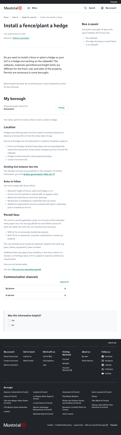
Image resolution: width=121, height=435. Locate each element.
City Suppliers (48, 361)
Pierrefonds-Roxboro (70, 396)
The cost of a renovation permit (26, 269)
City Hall (65, 359)
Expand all (64, 282)
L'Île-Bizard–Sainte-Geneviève (15, 407)
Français (113, 2)
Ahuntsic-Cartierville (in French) (16, 392)
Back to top (112, 343)
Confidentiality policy (63, 425)
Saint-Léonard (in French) (101, 392)
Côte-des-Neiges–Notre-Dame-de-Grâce (16, 402)
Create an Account (11, 361)
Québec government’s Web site (37, 174)
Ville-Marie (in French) (100, 401)
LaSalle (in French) (40, 392)
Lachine (7, 411)
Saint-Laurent (67, 414)
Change (61, 108)
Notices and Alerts (11, 365)
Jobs (44, 365)
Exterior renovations (21, 38)
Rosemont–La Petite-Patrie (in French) (74, 408)
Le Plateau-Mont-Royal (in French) (43, 397)
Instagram (107, 361)
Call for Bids (47, 356)
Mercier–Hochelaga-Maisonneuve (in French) (42, 408)
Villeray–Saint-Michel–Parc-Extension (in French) (103, 406)
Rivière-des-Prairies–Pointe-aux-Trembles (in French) (73, 402)
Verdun (94, 396)
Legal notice (78, 425)
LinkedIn (107, 365)
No (13, 325)
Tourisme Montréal (65, 369)
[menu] (32, 8)
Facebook (107, 356)
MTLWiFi (65, 364)
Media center (28, 361)
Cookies (50, 425)
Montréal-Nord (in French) (43, 414)
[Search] (89, 8)
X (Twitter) (107, 369)
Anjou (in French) (10, 396)
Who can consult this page (95, 425)
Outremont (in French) (70, 392)
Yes (13, 320)
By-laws (85, 356)
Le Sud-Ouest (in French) (42, 403)
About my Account (11, 356)
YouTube (106, 373)
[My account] (108, 8)
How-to (15, 17)
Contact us (27, 356)
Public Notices (87, 361)
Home (6, 17)
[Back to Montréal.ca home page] (13, 8)
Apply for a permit (29, 17)
